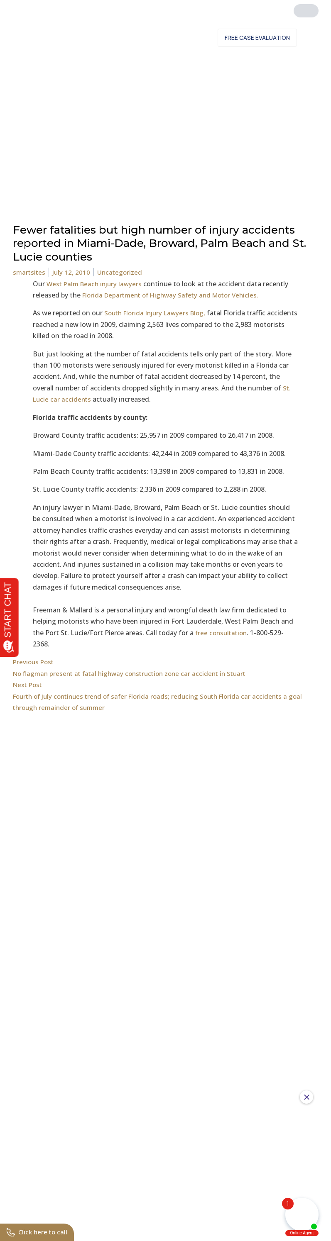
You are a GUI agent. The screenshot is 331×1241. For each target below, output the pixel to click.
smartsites (30, 272)
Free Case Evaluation (257, 37)
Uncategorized (122, 272)
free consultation (222, 632)
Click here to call (38, 1231)
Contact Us (187, 37)
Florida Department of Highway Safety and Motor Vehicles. (175, 295)
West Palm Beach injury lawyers (96, 283)
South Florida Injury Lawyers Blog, (158, 312)
